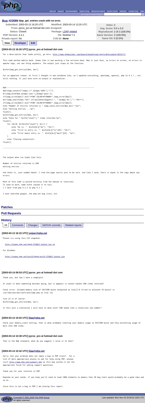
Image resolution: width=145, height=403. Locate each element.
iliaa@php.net (37, 317)
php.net (53, 11)
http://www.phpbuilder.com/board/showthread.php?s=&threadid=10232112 (89, 54)
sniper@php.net (38, 233)
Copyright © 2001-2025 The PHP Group (31, 397)
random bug (133, 11)
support (61, 11)
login (142, 11)
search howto (112, 11)
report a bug (84, 11)
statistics (123, 11)
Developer (20, 43)
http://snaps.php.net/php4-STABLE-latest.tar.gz (30, 244)
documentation (72, 11)
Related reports (73, 225)
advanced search (98, 11)
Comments (17, 225)
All (5, 225)
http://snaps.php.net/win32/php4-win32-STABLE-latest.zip (35, 256)
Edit (33, 43)
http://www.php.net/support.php (25, 362)
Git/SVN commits (51, 225)
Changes (33, 225)
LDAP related (70, 31)
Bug (5, 20)
